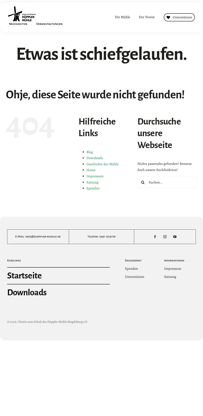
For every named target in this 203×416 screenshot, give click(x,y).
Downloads (94, 158)
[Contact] (179, 17)
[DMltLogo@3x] (22, 8)
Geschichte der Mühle (102, 164)
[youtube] (175, 237)
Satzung (92, 182)
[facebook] (155, 237)
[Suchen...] (167, 182)
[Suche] (142, 182)
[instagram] (165, 237)
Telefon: (93, 236)
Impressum (94, 176)
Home (91, 170)
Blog (89, 152)
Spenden (93, 188)
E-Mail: (20, 236)
